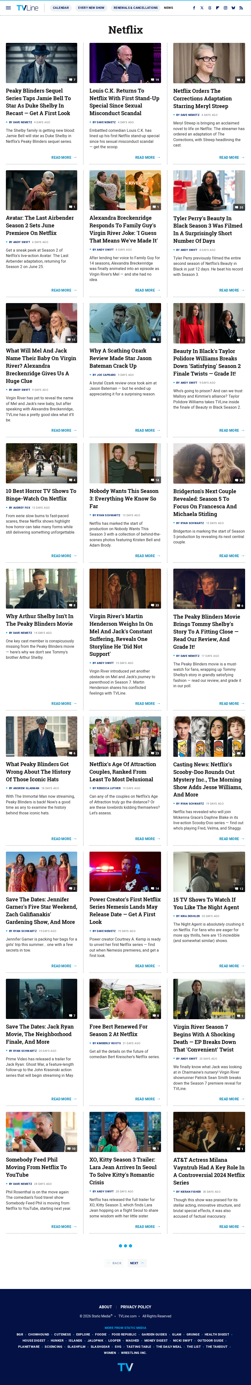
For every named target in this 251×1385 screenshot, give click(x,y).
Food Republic (124, 1334)
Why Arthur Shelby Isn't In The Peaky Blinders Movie (40, 620)
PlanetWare (28, 1346)
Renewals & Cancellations (136, 8)
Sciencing (53, 1346)
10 (73, 1148)
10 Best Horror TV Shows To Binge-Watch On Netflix (41, 494)
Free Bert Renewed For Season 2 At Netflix (118, 1030)
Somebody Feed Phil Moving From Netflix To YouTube (36, 1167)
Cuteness (62, 1334)
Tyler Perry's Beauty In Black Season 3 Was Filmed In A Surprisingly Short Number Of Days (207, 230)
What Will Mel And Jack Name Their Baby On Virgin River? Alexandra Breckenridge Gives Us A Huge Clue (41, 365)
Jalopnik (95, 1340)
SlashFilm (76, 1346)
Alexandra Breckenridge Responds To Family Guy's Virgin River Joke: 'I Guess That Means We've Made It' (123, 229)
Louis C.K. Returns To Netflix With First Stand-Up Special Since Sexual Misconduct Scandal (124, 102)
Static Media (101, 1316)
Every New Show (91, 8)
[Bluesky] (233, 8)
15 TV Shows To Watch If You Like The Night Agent (206, 903)
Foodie (100, 1334)
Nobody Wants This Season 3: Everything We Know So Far (124, 498)
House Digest (34, 1340)
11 (73, 339)
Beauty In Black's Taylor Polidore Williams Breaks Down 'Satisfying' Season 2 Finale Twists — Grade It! (207, 362)
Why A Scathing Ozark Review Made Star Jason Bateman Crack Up (120, 358)
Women (110, 1352)
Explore (83, 1334)
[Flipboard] (217, 8)
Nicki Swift (182, 1340)
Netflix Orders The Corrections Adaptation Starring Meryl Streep (202, 98)
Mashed (132, 1340)
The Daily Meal (169, 1346)
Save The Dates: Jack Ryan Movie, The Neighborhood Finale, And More (40, 1034)
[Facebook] (194, 8)
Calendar (61, 8)
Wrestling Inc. (134, 1352)
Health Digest (217, 1334)
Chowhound (38, 1334)
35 (241, 207)
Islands (75, 1340)
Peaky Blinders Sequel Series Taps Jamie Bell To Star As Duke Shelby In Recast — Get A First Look (38, 102)
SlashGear (100, 1346)
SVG (118, 1346)
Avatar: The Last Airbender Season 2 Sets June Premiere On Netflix (40, 225)
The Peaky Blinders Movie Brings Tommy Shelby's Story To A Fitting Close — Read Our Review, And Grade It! (206, 631)
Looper (114, 1340)
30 (241, 480)
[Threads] (210, 8)
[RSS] (241, 8)
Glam (176, 1334)
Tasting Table (138, 1346)
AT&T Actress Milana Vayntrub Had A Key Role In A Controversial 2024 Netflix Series (209, 1171)
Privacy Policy (136, 1307)
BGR (20, 1334)
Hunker (57, 1340)
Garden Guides (154, 1334)
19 (157, 79)
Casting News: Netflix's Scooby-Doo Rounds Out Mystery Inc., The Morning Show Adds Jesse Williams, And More (207, 779)
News (168, 7)
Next (134, 1263)
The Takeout (216, 1346)
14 (157, 480)
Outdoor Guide (210, 1340)
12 (241, 888)
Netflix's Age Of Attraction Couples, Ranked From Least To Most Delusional (122, 771)
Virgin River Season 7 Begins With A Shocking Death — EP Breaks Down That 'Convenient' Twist (204, 1038)
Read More (61, 157)
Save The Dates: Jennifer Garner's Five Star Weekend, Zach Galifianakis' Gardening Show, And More (41, 911)
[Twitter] (202, 8)
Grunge (193, 1334)
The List (194, 1346)
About (105, 1307)
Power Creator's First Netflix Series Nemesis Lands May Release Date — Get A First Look (125, 911)
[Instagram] (225, 8)
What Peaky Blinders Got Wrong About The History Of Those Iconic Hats (38, 771)
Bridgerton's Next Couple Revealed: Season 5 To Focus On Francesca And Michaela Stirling (205, 502)
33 (157, 605)
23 (157, 753)
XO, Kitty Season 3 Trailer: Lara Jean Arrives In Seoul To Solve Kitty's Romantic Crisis (123, 1171)
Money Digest (156, 1340)
